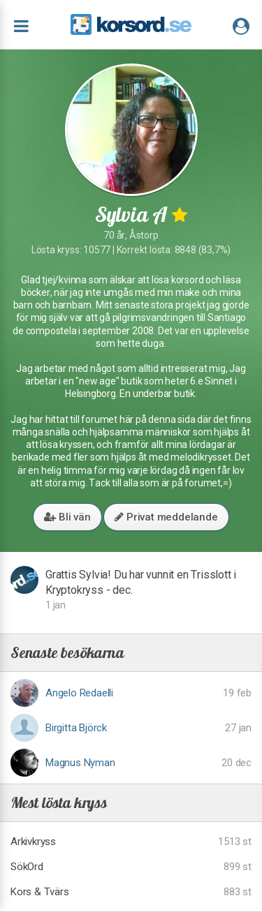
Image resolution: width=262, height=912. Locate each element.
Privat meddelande (166, 517)
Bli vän (67, 517)
